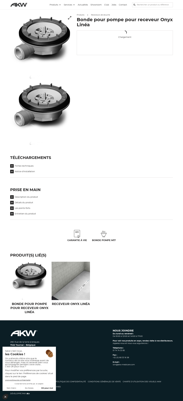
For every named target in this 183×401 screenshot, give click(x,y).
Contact (123, 5)
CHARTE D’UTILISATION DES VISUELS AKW (142, 382)
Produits (80, 15)
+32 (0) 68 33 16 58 (121, 358)
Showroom (96, 5)
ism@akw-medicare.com (124, 365)
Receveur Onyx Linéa (71, 304)
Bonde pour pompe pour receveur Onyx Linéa (29, 308)
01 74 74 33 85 (119, 350)
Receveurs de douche (100, 15)
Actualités (83, 5)
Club (106, 5)
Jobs (114, 5)
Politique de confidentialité (71, 382)
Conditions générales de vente (104, 382)
